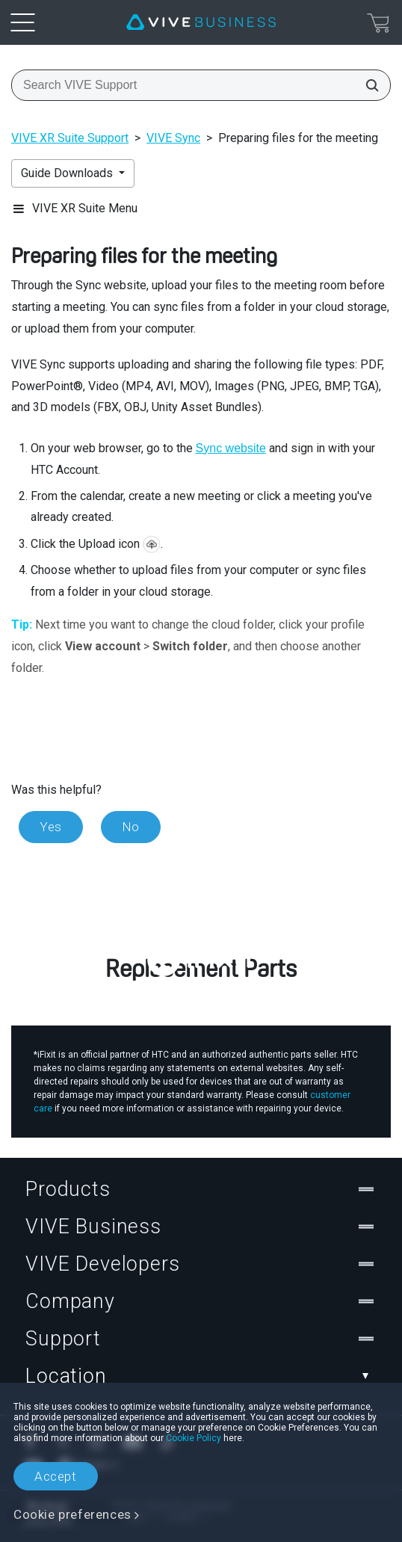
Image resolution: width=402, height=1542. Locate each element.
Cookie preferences (72, 1514)
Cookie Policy (193, 1438)
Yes (51, 826)
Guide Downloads (68, 173)
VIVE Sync (173, 138)
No (131, 826)
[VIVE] (201, 22)
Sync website (231, 448)
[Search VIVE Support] (367, 85)
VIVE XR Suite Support (70, 138)
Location (201, 1376)
